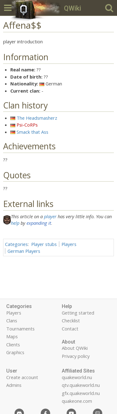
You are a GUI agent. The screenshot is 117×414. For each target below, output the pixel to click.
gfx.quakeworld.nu (81, 393)
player (50, 216)
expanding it (39, 223)
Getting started (78, 313)
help (15, 223)
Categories (16, 244)
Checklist (71, 320)
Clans (11, 320)
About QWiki (75, 348)
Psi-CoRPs (27, 125)
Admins (14, 385)
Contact (70, 328)
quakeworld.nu (77, 377)
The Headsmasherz (37, 118)
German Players (23, 251)
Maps (12, 336)
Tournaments (20, 328)
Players (68, 244)
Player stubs (44, 244)
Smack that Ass (32, 132)
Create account (22, 377)
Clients (13, 344)
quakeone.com (77, 401)
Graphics (15, 352)
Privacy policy (76, 356)
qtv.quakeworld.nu (81, 385)
